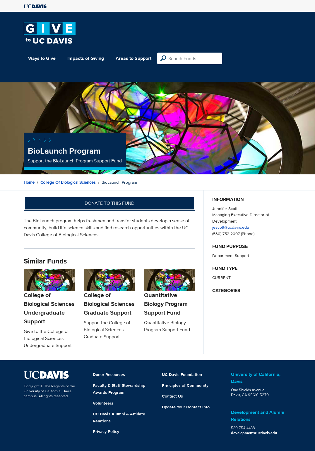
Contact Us (172, 396)
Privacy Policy (106, 431)
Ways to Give (42, 58)
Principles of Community (185, 385)
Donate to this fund (109, 203)
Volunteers (103, 403)
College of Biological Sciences (68, 182)
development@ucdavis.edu (254, 433)
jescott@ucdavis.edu (230, 227)
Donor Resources (109, 374)
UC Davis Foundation (182, 374)
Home (29, 182)
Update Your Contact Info (186, 407)
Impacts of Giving (85, 58)
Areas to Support (133, 58)
